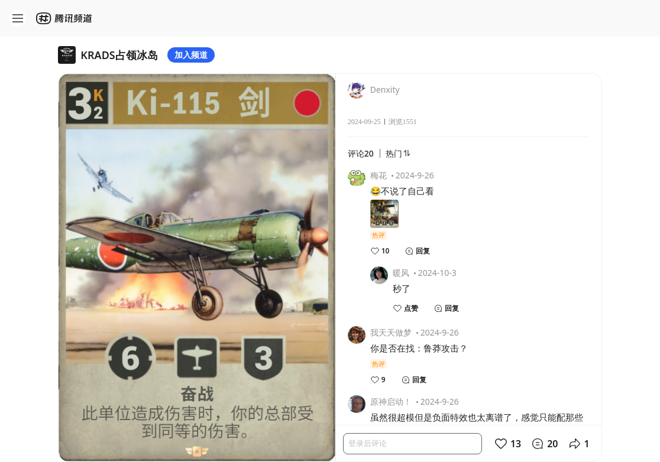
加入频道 (191, 54)
